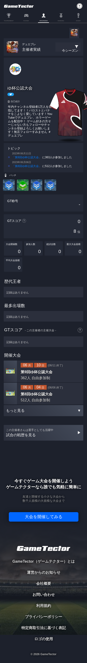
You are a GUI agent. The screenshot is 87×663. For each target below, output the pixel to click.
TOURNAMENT (8, 20)
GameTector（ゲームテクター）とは (43, 561)
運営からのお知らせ (43, 572)
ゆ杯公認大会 (19, 88)
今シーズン (70, 50)
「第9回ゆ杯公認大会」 (27, 157)
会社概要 (43, 583)
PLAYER (26, 20)
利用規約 (43, 606)
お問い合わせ (43, 595)
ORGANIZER (43, 20)
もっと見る (43, 410)
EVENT (78, 20)
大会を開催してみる (43, 516)
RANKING (61, 20)
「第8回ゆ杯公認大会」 (27, 166)
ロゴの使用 (43, 639)
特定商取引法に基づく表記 (43, 628)
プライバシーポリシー (43, 617)
